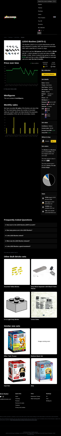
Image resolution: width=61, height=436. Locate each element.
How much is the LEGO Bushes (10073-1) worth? (20, 225)
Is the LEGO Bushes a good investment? (18, 246)
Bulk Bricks (16, 37)
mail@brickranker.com (5, 399)
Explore (40, 4)
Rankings (40, 11)
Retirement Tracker (35, 396)
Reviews (17, 400)
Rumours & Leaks (19, 403)
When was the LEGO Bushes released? (18, 241)
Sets (47, 398)
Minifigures (48, 400)
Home (5, 37)
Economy (40, 24)
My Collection (41, 27)
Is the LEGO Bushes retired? (14, 235)
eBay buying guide (35, 398)
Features (17, 405)
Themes (40, 7)
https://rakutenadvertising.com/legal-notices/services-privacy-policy (23, 419)
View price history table (10, 89)
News (16, 396)
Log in (39, 33)
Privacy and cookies (20, 407)
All (46, 396)
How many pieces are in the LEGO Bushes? (19, 230)
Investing (17, 398)
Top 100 (40, 21)
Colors (39, 14)
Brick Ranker (4, 394)
